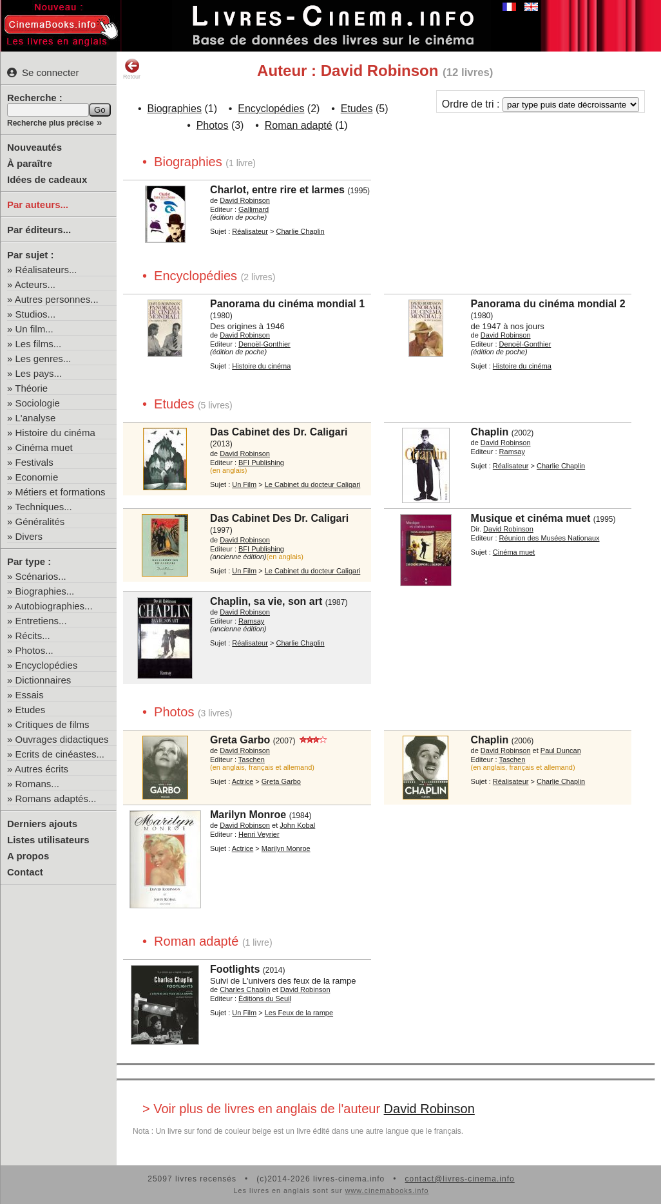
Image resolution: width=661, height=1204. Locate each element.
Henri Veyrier (259, 834)
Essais (29, 694)
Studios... (35, 314)
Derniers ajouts (42, 823)
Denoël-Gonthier (264, 344)
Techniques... (43, 506)
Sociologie (37, 402)
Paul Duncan (561, 750)
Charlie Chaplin (300, 231)
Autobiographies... (54, 605)
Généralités (40, 521)
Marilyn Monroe (248, 814)
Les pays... (38, 373)
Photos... (34, 650)
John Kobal (297, 825)
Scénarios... (40, 576)
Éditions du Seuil (264, 998)
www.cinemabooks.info (387, 1190)
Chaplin (490, 431)
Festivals (34, 462)
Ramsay (512, 451)
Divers (29, 536)
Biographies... (45, 591)
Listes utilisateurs (48, 839)
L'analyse (35, 417)
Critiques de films (52, 724)
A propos (28, 855)
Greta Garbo (240, 739)
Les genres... (43, 358)
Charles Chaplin (245, 989)
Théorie (31, 388)
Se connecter (43, 72)
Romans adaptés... (56, 798)
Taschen (251, 759)
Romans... (37, 783)
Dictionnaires (43, 679)
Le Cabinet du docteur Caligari (313, 484)
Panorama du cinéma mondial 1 (287, 303)
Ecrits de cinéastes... (59, 754)
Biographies (174, 108)
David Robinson (245, 200)
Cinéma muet (44, 447)
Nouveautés (34, 147)
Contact (25, 871)
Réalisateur (250, 231)
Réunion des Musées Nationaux (549, 538)
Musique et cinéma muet (531, 518)
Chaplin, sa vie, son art (266, 601)
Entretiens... (41, 620)
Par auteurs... (37, 204)
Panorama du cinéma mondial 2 (548, 303)
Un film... (34, 328)
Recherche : (34, 97)
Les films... (38, 343)
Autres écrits (41, 768)
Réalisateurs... (46, 269)
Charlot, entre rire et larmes (277, 189)
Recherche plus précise (50, 123)
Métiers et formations (60, 491)
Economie (37, 477)
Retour (131, 69)
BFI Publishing (261, 462)
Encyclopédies (46, 665)
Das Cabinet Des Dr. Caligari (279, 518)
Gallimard (253, 209)
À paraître (29, 163)
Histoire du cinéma (55, 432)
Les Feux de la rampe (299, 1013)
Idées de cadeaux (47, 179)
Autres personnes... (57, 299)
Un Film (244, 484)
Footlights (235, 969)
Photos (212, 125)
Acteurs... (35, 284)
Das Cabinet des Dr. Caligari (278, 431)
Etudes (30, 709)
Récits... (32, 635)
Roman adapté (298, 125)
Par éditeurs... (39, 229)
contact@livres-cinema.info (459, 1178)
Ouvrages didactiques (62, 739)
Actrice (243, 781)
